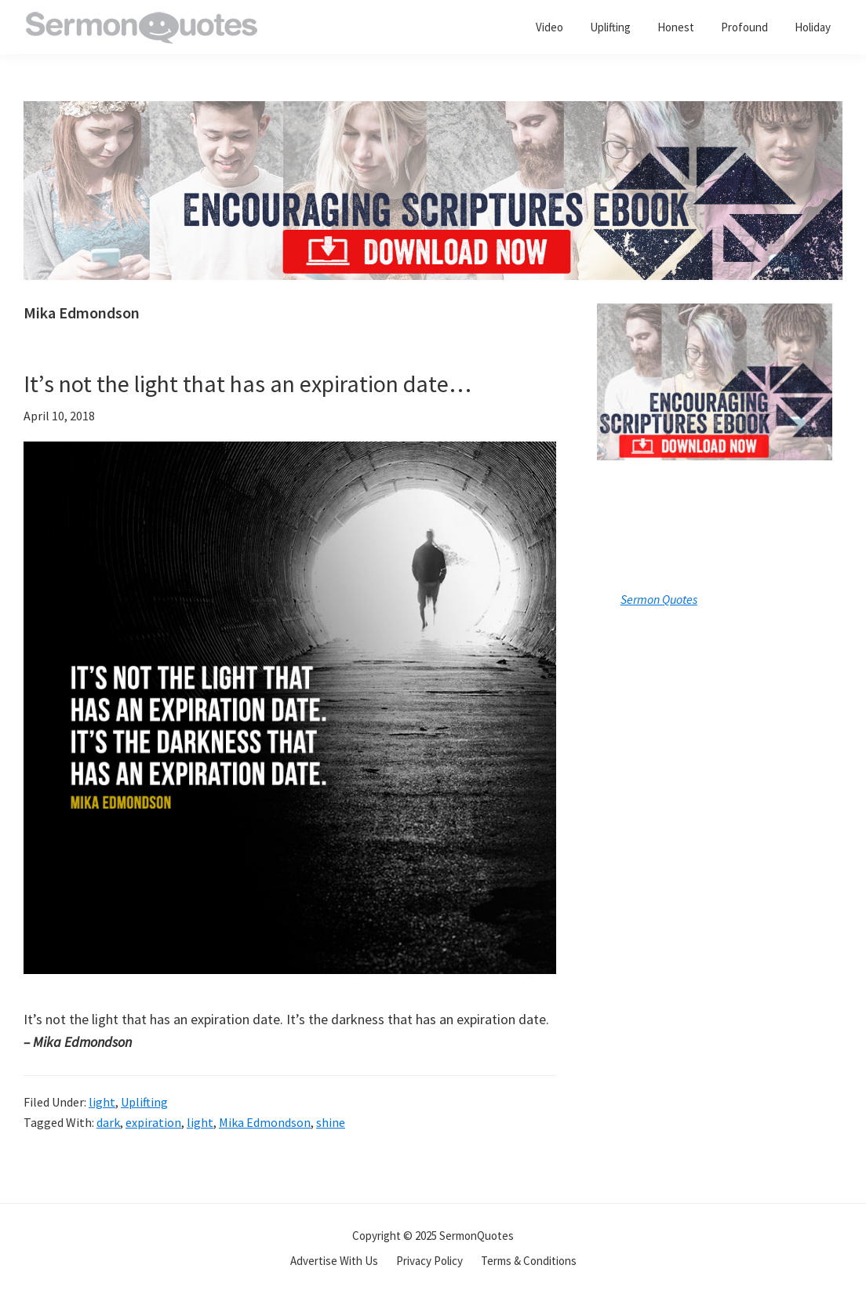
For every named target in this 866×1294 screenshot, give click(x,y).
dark (108, 1122)
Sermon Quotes (658, 599)
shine (330, 1122)
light (102, 1102)
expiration (153, 1122)
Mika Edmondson (265, 1122)
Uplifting (144, 1102)
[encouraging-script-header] (433, 113)
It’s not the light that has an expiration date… (247, 383)
